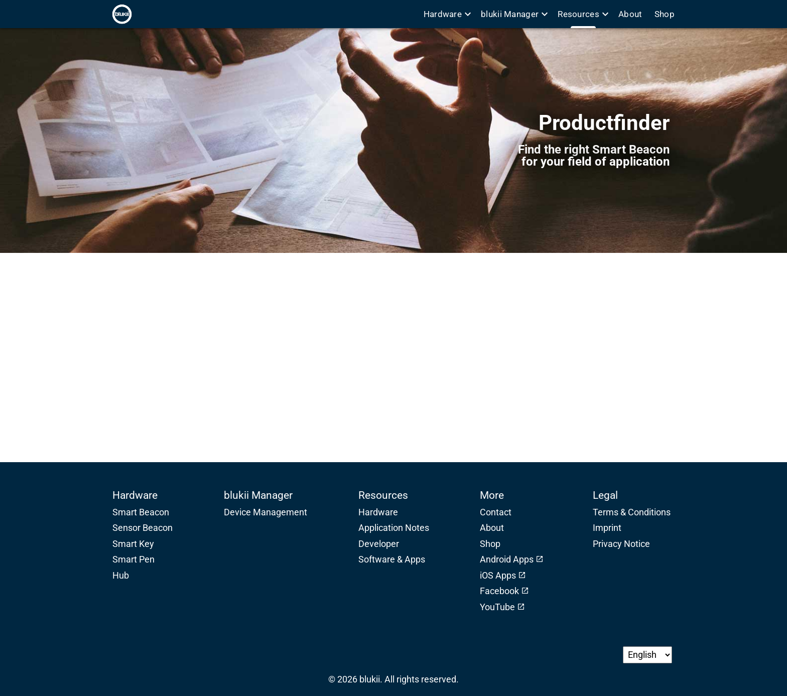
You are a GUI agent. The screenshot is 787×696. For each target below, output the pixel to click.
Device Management (265, 512)
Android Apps (507, 559)
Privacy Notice (621, 544)
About (630, 14)
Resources (583, 14)
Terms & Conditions (632, 512)
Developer (378, 544)
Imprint (607, 528)
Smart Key (133, 544)
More (492, 495)
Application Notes (393, 528)
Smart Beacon (140, 512)
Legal (605, 495)
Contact (495, 512)
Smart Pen (133, 559)
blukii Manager (514, 14)
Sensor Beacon (142, 528)
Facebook (499, 591)
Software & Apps (391, 559)
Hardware (447, 14)
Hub (120, 576)
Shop (663, 14)
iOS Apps (498, 576)
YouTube (497, 607)
